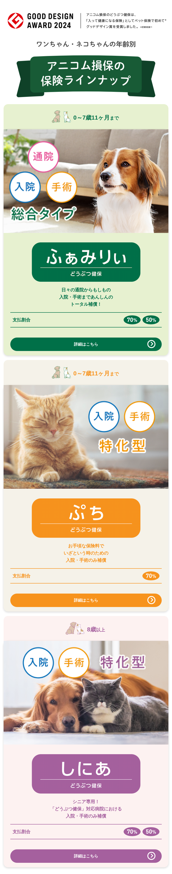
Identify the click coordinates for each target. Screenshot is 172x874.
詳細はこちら (86, 344)
